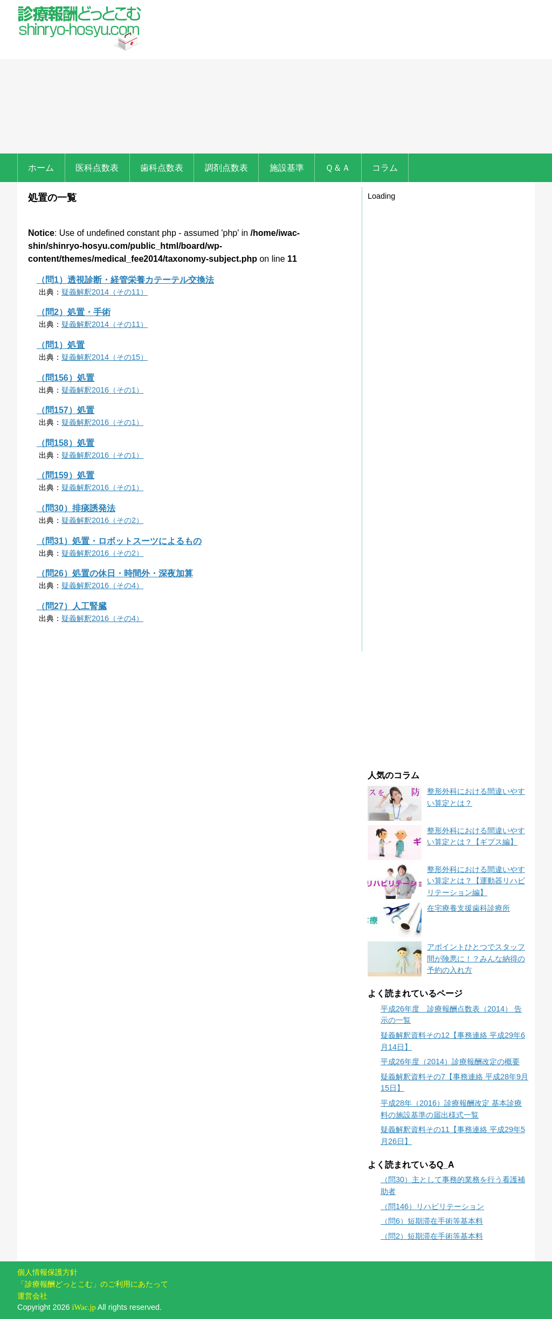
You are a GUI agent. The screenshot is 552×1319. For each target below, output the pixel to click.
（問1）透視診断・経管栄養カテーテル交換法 (125, 279)
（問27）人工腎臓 (72, 606)
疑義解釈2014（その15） (104, 357)
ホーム (41, 167)
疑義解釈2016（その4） (102, 585)
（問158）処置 (65, 443)
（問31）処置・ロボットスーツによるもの (119, 541)
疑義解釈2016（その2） (102, 520)
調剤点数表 (226, 167)
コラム (385, 167)
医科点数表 (97, 167)
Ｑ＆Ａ (337, 167)
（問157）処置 (65, 410)
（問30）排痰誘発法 (76, 508)
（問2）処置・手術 (74, 312)
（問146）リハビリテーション (432, 1206)
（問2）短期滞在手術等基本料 (432, 1236)
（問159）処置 (65, 475)
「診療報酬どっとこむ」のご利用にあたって (92, 1284)
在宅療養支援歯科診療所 (468, 908)
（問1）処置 (61, 345)
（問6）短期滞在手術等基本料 (432, 1221)
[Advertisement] (341, 78)
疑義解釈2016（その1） (102, 390)
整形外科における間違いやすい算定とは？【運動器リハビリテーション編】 (476, 881)
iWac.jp (84, 1307)
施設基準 (287, 167)
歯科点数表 (161, 167)
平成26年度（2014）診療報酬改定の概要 (450, 1061)
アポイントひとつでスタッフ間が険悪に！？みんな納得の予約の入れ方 (476, 958)
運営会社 (32, 1296)
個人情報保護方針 (47, 1272)
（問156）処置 (65, 377)
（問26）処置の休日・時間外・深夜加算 (115, 573)
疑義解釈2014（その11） (104, 292)
